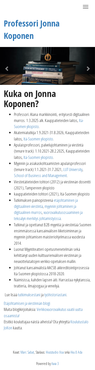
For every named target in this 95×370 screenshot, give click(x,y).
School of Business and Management (40, 175)
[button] (7, 66)
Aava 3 (55, 363)
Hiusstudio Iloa (55, 352)
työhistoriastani (55, 295)
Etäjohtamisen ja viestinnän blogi (27, 303)
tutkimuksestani (29, 295)
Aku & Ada (76, 352)
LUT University (72, 169)
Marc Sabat (27, 352)
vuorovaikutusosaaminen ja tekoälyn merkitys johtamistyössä (48, 215)
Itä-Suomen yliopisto (38, 139)
